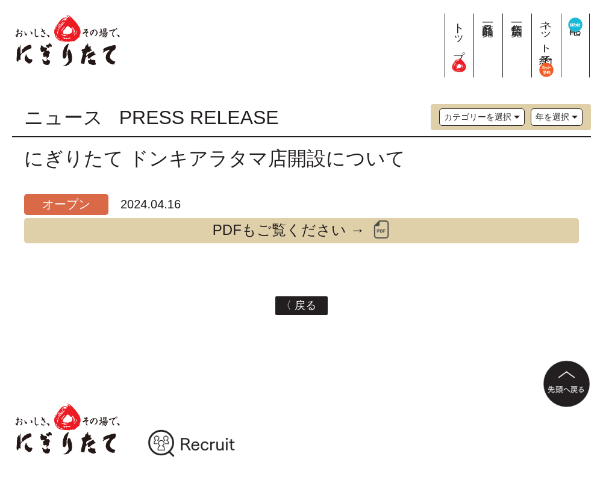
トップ (459, 42)
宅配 (575, 22)
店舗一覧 (517, 16)
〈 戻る (301, 305)
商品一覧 (488, 16)
